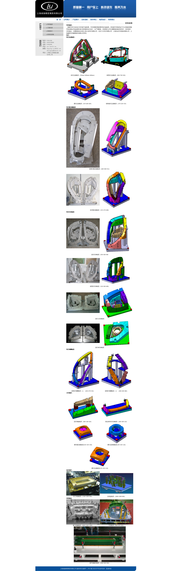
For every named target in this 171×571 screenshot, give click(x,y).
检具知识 (102, 19)
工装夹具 (50, 28)
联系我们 (111, 19)
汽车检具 (50, 24)
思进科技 (108, 568)
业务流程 (84, 19)
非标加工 (50, 31)
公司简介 (66, 19)
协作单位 (93, 19)
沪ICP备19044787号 (93, 568)
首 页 (58, 19)
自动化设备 (50, 34)
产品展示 (75, 19)
